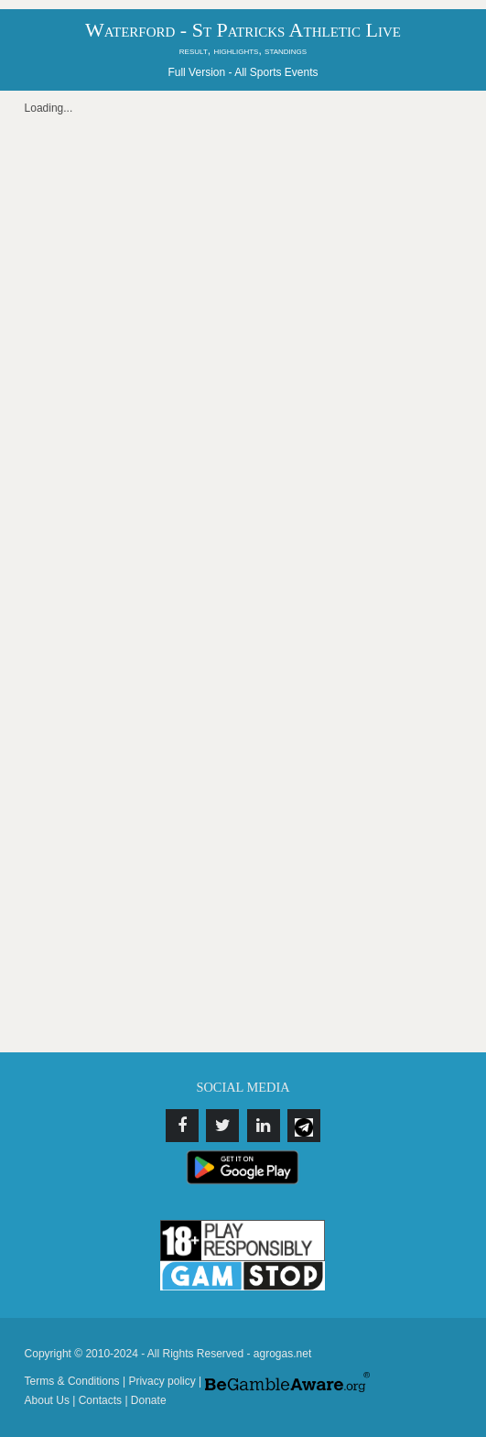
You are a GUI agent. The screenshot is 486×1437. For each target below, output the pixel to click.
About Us (47, 1400)
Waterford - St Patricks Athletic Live (243, 29)
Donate (149, 1400)
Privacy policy (161, 1381)
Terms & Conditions (72, 1381)
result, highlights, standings (243, 50)
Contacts (100, 1400)
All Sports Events (276, 72)
